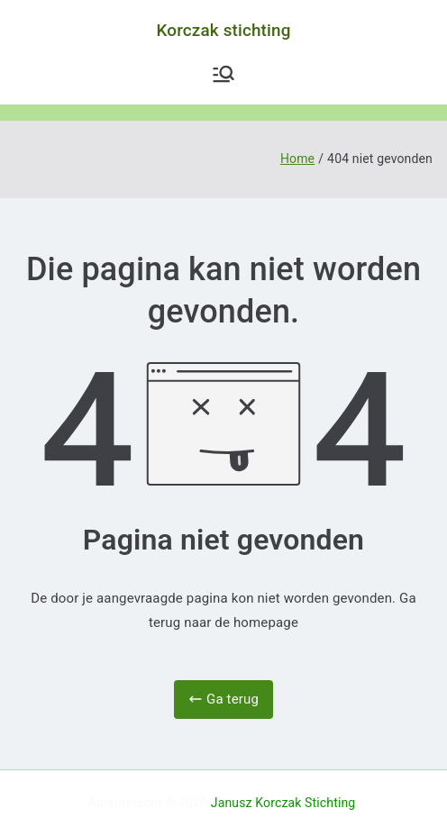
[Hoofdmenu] (223, 73)
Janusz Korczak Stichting (283, 802)
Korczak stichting (223, 30)
